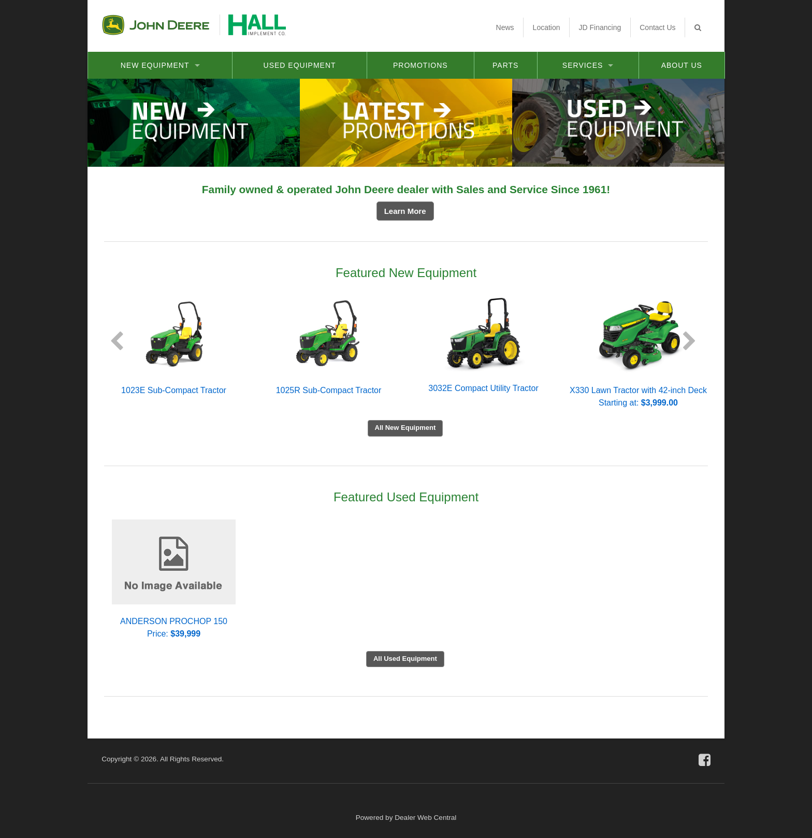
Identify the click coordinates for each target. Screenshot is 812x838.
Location (546, 27)
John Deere (155, 25)
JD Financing (600, 27)
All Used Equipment (405, 658)
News (505, 27)
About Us (681, 65)
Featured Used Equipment (406, 497)
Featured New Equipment (406, 273)
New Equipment (160, 65)
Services (588, 65)
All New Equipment (405, 427)
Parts (505, 65)
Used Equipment (300, 65)
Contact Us (657, 27)
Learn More (405, 211)
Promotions (420, 65)
